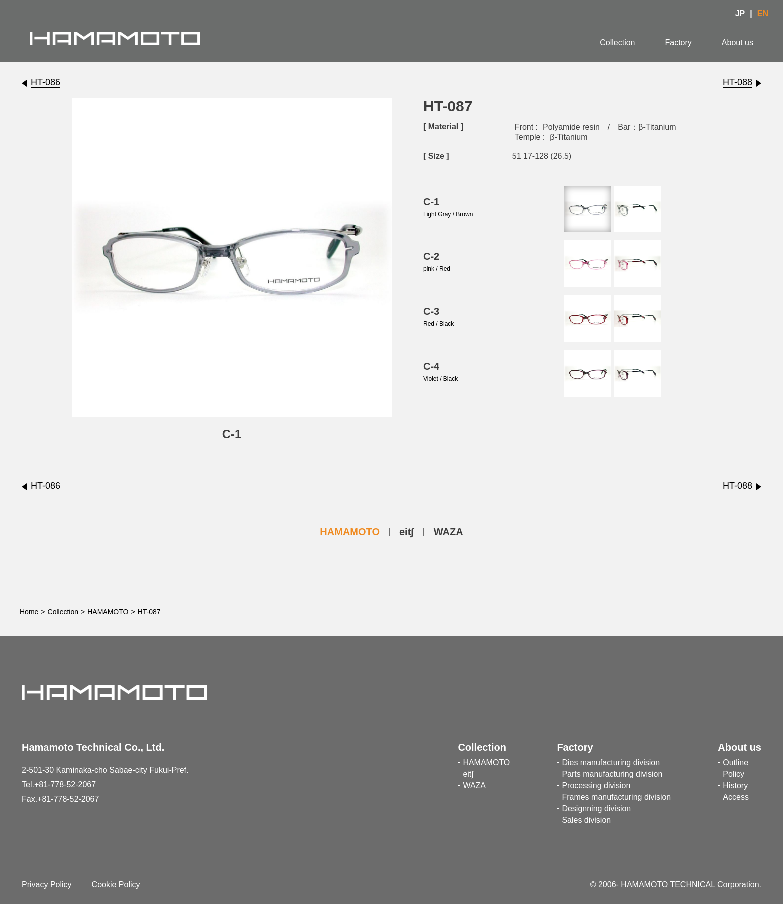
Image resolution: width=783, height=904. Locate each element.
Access (736, 797)
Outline (735, 762)
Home (29, 612)
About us (737, 42)
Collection (617, 42)
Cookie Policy (116, 884)
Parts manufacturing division (612, 774)
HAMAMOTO (350, 531)
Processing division (596, 785)
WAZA (448, 531)
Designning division (596, 808)
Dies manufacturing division (611, 762)
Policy (733, 774)
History (735, 785)
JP (740, 13)
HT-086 (45, 82)
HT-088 (737, 82)
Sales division (586, 820)
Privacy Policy (47, 884)
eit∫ (406, 531)
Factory (678, 42)
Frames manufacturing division (616, 797)
